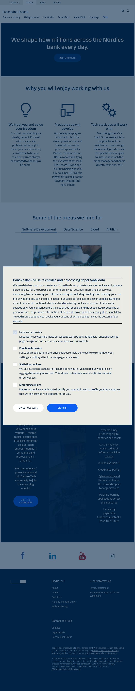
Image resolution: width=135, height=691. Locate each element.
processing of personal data (104, 312)
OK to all (62, 407)
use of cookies (74, 312)
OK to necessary (28, 407)
